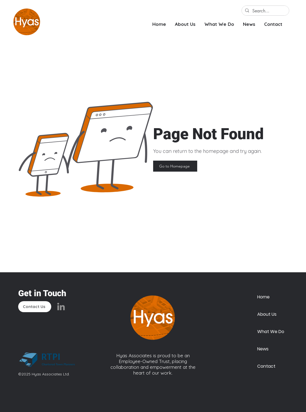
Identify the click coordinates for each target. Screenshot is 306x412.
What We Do (270, 331)
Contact (266, 366)
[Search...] (264, 11)
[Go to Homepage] (175, 166)
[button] (185, 24)
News (263, 349)
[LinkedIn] (61, 306)
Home (263, 297)
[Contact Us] (34, 306)
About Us (267, 314)
